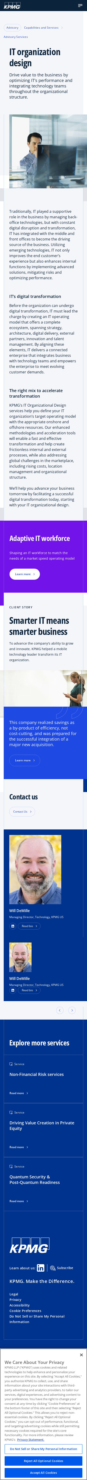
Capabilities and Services (41, 28)
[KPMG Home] (12, 5)
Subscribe (61, 1268)
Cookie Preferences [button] (25, 1311)
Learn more (23, 760)
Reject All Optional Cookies (43, 1461)
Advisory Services (16, 37)
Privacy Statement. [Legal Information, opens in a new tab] (30, 1440)
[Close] (81, 1355)
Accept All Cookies (43, 1473)
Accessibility (20, 1305)
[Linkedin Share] (40, 1268)
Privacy (15, 1299)
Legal (14, 1294)
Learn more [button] (23, 574)
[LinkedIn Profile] (12, 990)
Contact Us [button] (20, 812)
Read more (17, 1093)
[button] (80, 5)
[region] (43, 1414)
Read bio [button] (27, 926)
